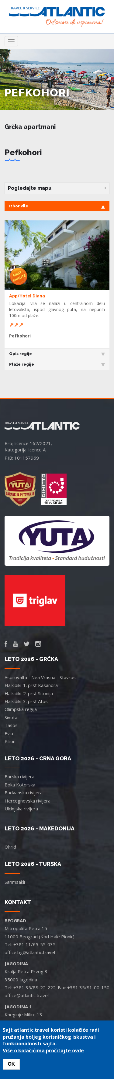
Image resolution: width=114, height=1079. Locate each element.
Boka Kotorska (20, 785)
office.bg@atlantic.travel (30, 952)
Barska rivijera (19, 776)
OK (11, 1064)
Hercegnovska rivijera (27, 801)
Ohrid (10, 847)
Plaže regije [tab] (57, 364)
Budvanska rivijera (24, 792)
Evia (9, 733)
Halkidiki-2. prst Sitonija (29, 693)
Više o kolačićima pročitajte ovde (43, 1050)
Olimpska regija (21, 709)
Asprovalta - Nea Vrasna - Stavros (40, 677)
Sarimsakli (15, 882)
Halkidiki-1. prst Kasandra (31, 685)
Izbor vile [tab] (57, 206)
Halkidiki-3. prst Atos (26, 701)
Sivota (11, 717)
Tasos (11, 725)
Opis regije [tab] (57, 353)
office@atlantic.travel (27, 995)
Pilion (10, 741)
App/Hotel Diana (27, 296)
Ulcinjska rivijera (21, 809)
